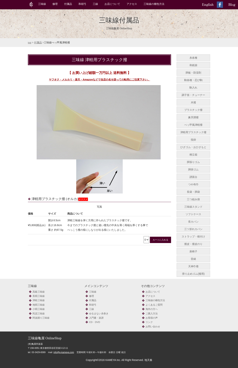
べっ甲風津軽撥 (193, 124)
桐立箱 (193, 154)
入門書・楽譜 (96, 317)
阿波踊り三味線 (41, 317)
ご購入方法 (152, 313)
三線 (95, 4)
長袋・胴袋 (193, 191)
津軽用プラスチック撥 (193, 132)
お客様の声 (152, 317)
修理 (55, 4)
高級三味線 (39, 291)
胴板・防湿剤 (193, 72)
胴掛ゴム (193, 169)
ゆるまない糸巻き (98, 313)
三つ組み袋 (193, 199)
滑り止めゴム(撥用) (193, 273)
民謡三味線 (39, 313)
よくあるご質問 (154, 304)
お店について (112, 4)
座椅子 (193, 251)
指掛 (193, 139)
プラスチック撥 (193, 109)
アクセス (132, 4)
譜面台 (193, 176)
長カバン (193, 221)
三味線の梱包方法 (154, 4)
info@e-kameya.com (64, 352)
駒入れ (193, 87)
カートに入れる (160, 240)
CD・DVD (94, 322)
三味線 (42, 4)
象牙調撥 (193, 117)
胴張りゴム (193, 162)
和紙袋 (193, 65)
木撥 (193, 102)
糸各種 (193, 57)
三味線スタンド (193, 206)
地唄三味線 (39, 304)
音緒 (193, 258)
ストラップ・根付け (193, 236)
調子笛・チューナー (193, 94)
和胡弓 (82, 4)
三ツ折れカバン (193, 229)
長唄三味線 (39, 296)
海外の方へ (152, 309)
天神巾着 (193, 266)
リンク (149, 322)
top (29, 42)
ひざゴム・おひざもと (193, 147)
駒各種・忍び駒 (193, 80)
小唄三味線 (39, 309)
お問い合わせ (153, 326)
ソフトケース (193, 214)
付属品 (68, 4)
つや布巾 (193, 184)
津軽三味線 (39, 300)
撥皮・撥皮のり (193, 243)
